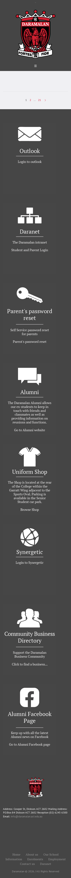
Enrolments (35, 859)
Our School (51, 854)
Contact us (27, 864)
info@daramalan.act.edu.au (26, 816)
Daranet (45, 864)
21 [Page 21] (39, 100)
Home (16, 854)
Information (13, 859)
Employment (57, 859)
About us (32, 854)
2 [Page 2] (30, 100)
